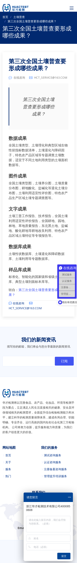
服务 (8, 469)
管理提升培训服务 (55, 476)
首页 (5, 17)
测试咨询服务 (52, 455)
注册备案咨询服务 (55, 469)
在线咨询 (19, 77)
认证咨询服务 (52, 462)
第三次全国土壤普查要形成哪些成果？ (37, 65)
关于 (8, 462)
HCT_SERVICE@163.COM (50, 77)
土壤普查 (19, 17)
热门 (8, 476)
